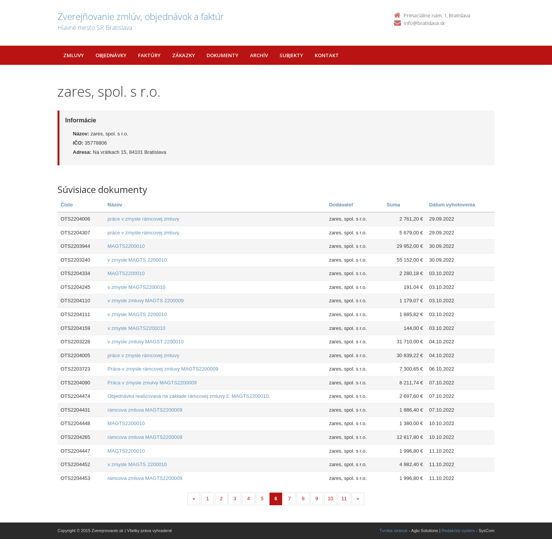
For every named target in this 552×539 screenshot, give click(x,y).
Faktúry (149, 55)
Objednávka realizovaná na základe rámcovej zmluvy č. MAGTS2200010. (189, 396)
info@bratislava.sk (424, 23)
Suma (393, 205)
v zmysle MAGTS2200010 (137, 287)
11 (344, 498)
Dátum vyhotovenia (452, 205)
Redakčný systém (458, 530)
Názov (115, 205)
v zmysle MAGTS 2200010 (137, 260)
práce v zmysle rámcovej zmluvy (143, 219)
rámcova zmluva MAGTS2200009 (145, 410)
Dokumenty (222, 55)
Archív (259, 55)
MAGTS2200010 (126, 246)
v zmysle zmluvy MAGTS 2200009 (146, 300)
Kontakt (327, 55)
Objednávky (111, 55)
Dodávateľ (341, 205)
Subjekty (291, 55)
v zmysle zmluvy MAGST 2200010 (146, 341)
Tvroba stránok (393, 530)
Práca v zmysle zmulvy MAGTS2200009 (152, 383)
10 (330, 498)
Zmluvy (73, 55)
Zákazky (183, 55)
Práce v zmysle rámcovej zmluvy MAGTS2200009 (163, 369)
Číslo (67, 205)
